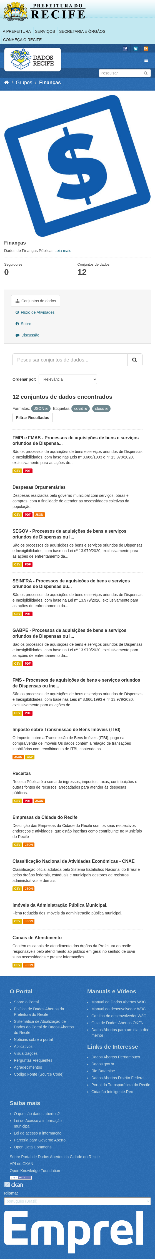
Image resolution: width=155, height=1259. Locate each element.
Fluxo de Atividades (35, 312)
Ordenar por (23, 379)
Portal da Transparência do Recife (120, 1085)
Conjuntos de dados (36, 301)
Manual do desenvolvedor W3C (118, 1009)
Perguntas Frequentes (33, 1060)
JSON (39, 514)
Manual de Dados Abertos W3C (118, 1002)
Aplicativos (23, 1046)
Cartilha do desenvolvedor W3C (118, 1016)
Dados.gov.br (102, 1064)
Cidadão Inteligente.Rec (112, 1092)
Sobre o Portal (26, 1002)
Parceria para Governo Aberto (40, 1140)
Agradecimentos (28, 1067)
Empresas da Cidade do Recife (45, 817)
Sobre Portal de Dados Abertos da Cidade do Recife (55, 1157)
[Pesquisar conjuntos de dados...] (70, 359)
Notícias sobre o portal (33, 1039)
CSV (17, 470)
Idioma (10, 1193)
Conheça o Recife (22, 40)
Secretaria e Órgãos (82, 31)
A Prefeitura (17, 31)
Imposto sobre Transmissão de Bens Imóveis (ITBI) (66, 729)
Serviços (45, 31)
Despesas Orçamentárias (39, 487)
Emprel (73, 1232)
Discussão (27, 335)
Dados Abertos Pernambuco (115, 1057)
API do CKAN (21, 1163)
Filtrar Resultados (32, 417)
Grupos (24, 82)
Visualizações (26, 1053)
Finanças (50, 82)
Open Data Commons (32, 1147)
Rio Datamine (103, 1071)
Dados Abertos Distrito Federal (117, 1078)
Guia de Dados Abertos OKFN (117, 1023)
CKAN (13, 1185)
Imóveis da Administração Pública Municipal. (60, 905)
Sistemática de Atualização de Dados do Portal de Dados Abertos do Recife (44, 1027)
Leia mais (62, 250)
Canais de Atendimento (37, 937)
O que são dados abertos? (37, 1113)
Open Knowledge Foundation (35, 1170)
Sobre (23, 323)
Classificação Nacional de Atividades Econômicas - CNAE (73, 861)
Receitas (21, 773)
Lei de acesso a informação (37, 1133)
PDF (28, 470)
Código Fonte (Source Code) (39, 1074)
